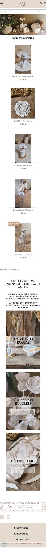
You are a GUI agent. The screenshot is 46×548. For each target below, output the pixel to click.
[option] (23, 24)
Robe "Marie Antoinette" (23, 255)
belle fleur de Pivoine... (23, 121)
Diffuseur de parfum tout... (23, 165)
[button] (3, 24)
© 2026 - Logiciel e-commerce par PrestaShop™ (23, 544)
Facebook (2, 517)
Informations (23, 540)
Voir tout (23, 351)
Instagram (8, 517)
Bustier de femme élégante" (23, 76)
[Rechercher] (23, 11)
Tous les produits (10, 269)
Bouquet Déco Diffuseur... (23, 210)
